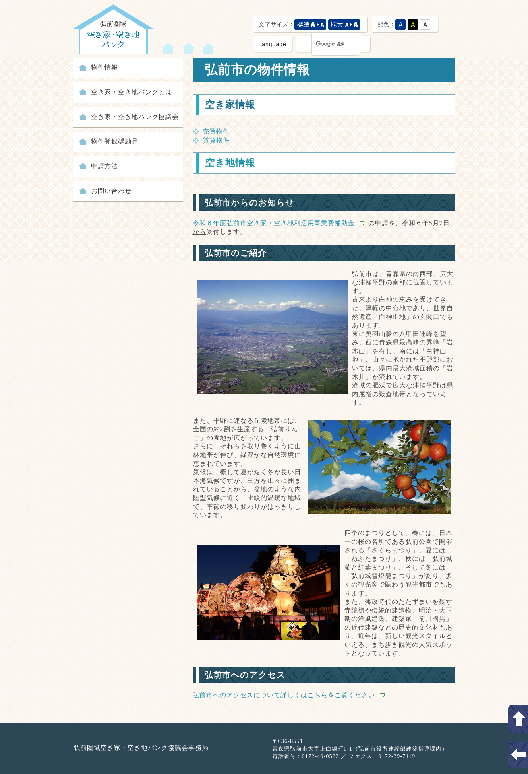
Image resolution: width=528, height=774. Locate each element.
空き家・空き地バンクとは (131, 92)
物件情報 (104, 67)
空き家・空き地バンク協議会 (135, 116)
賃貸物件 (216, 140)
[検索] (340, 44)
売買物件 (216, 131)
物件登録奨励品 (114, 141)
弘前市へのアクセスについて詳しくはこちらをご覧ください (289, 695)
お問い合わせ (111, 190)
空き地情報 (230, 163)
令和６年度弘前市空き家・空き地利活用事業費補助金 (278, 223)
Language (272, 44)
